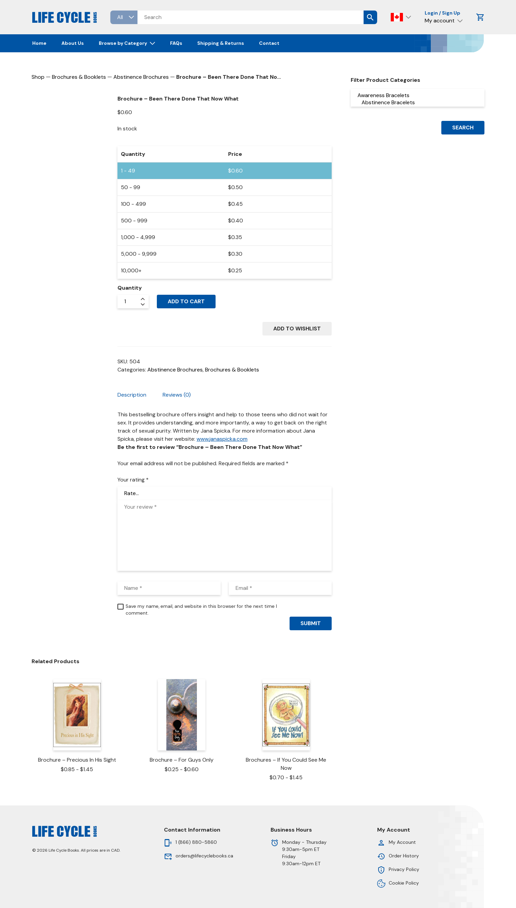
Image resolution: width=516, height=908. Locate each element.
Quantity (129, 287)
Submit (310, 623)
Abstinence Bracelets (417, 102)
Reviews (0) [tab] (177, 394)
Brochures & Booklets (79, 76)
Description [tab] (131, 394)
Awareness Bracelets (417, 95)
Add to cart (186, 301)
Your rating (133, 479)
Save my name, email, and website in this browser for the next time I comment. (201, 609)
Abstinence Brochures (141, 76)
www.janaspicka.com (222, 438)
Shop (38, 76)
